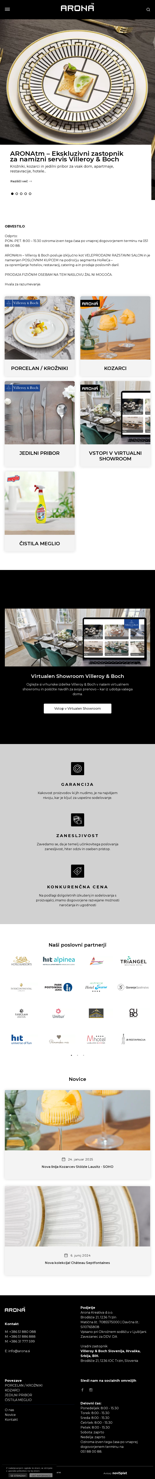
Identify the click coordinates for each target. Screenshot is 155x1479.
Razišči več (21, 181)
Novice (10, 1415)
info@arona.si (19, 1351)
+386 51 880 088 (22, 1332)
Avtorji (115, 1473)
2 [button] (17, 194)
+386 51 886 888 (22, 1337)
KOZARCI (12, 1390)
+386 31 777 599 (22, 1341)
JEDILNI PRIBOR (18, 1395)
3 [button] (21, 194)
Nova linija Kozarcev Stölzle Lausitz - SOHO (77, 1167)
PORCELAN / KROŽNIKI (24, 1385)
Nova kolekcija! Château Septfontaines (77, 1263)
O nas (9, 1410)
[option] (77, 109)
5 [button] (30, 194)
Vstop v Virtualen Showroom (77, 708)
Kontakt (11, 1420)
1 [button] (12, 194)
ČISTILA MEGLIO (18, 1400)
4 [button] (25, 194)
